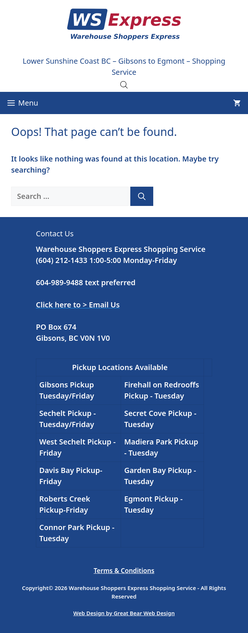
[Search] (141, 196)
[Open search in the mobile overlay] (124, 84)
